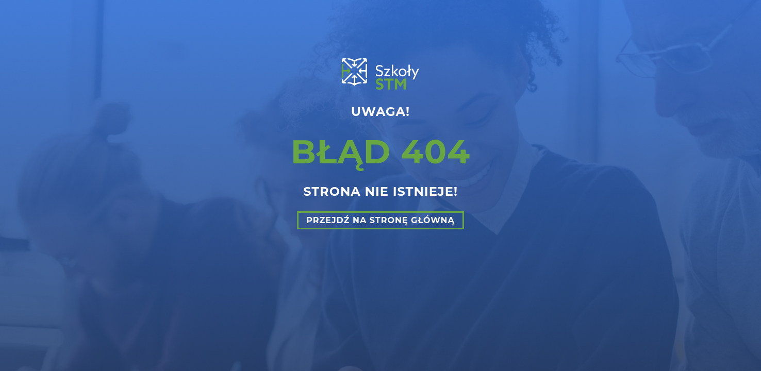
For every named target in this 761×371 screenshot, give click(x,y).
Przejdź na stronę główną (380, 220)
